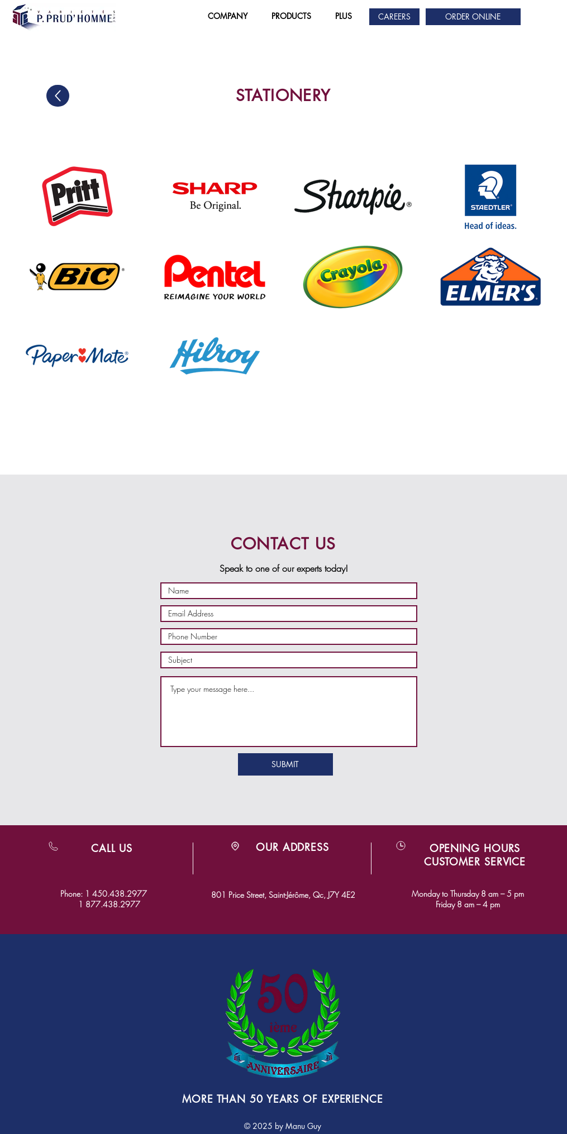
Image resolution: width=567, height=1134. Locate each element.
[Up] (57, 96)
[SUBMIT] (285, 764)
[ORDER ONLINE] (473, 16)
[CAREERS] (394, 16)
